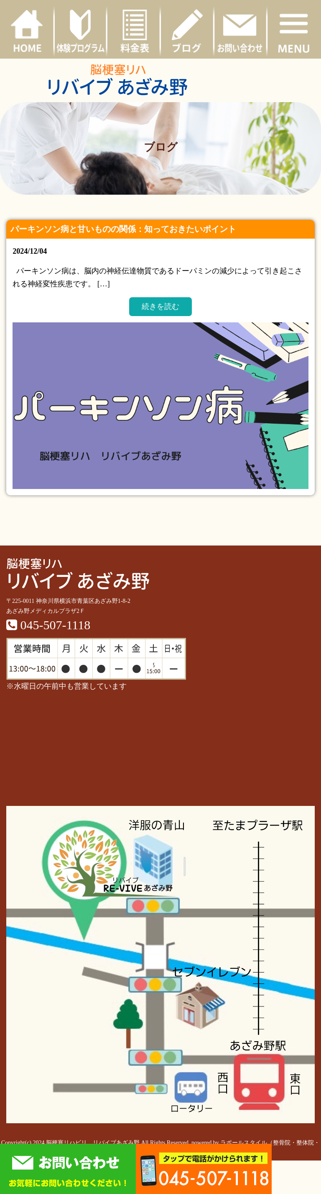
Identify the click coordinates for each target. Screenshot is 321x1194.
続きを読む (160, 306)
